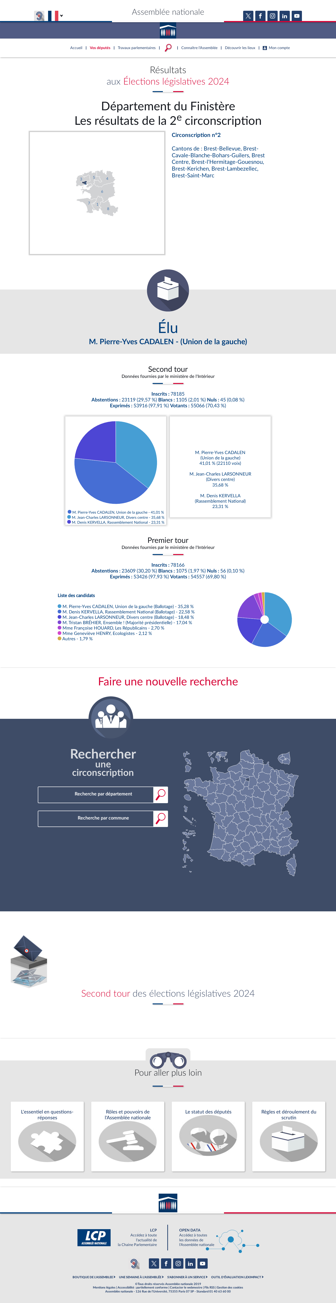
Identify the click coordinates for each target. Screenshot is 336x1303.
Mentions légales (104, 1287)
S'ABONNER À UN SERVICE (186, 1277)
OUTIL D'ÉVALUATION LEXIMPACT (236, 1277)
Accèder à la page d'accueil (168, 28)
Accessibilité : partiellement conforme (143, 1287)
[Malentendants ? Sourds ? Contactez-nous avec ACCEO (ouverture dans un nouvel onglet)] (134, 1263)
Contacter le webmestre (186, 1287)
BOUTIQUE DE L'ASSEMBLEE (93, 1277)
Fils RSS (209, 1287)
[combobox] (103, 794)
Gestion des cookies (230, 1287)
